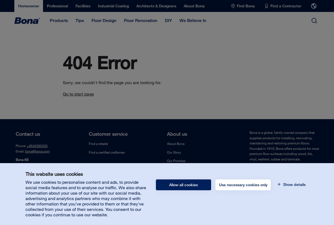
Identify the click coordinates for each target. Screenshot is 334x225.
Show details (294, 184)
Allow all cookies (183, 184)
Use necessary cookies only (243, 184)
